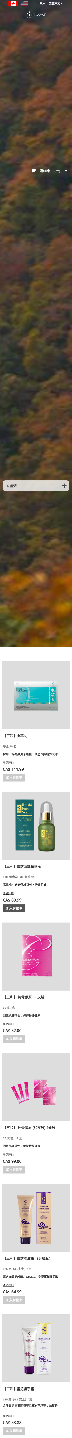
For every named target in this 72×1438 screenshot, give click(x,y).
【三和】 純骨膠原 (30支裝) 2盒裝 (29, 1128)
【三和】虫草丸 (15, 736)
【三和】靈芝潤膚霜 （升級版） (27, 1258)
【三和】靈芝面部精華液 (22, 866)
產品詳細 (8, 762)
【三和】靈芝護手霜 (18, 1389)
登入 (42, 3)
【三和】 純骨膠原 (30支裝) (24, 997)
